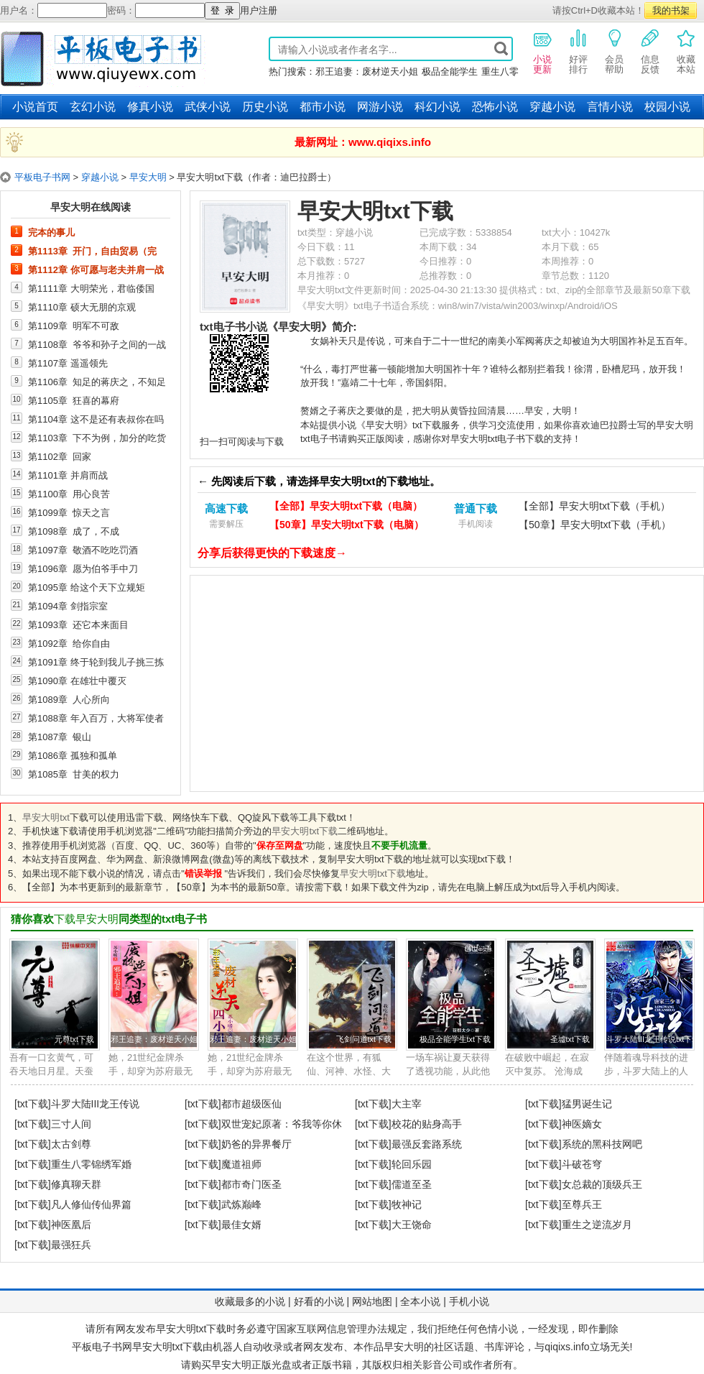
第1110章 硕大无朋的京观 (82, 307)
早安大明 (148, 177)
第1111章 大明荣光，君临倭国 (91, 288)
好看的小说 (319, 1301)
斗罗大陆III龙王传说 (95, 1104)
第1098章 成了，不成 (73, 531)
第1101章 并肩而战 (68, 475)
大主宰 (407, 1104)
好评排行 (578, 51)
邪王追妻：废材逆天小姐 (366, 71)
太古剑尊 (71, 1144)
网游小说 (380, 107)
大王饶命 (412, 1224)
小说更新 (542, 51)
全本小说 (420, 1301)
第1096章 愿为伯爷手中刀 (83, 568)
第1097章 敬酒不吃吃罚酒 (83, 550)
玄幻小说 (93, 107)
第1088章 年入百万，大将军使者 (96, 718)
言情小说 (610, 107)
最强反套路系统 (427, 1144)
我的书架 (671, 10)
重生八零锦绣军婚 (91, 1164)
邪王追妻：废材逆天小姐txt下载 (166, 1039)
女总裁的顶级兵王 (602, 1184)
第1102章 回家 (59, 456)
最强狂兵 (71, 1244)
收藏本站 (686, 51)
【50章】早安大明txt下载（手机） (595, 524)
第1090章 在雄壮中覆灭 (77, 681)
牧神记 (407, 1204)
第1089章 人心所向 (69, 699)
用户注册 (258, 10)
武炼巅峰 (241, 1204)
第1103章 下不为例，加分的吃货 (97, 438)
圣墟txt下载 (570, 1039)
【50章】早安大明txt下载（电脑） (346, 524)
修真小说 (150, 107)
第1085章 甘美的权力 (73, 774)
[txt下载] (32, 1104)
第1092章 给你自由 (69, 643)
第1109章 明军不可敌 (73, 326)
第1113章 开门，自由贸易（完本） (92, 251)
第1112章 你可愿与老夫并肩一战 (96, 269)
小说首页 (35, 107)
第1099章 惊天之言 (69, 512)
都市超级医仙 (251, 1104)
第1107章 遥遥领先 (68, 363)
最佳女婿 (241, 1224)
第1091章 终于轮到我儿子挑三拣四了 (96, 662)
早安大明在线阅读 (90, 207)
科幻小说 (437, 107)
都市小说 (323, 107)
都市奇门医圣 (251, 1184)
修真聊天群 (76, 1184)
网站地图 (372, 1301)
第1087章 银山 (59, 737)
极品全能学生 (450, 71)
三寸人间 (71, 1124)
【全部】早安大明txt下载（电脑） (345, 506)
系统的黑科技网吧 (602, 1144)
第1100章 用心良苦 (69, 494)
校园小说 (667, 107)
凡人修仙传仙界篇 (91, 1204)
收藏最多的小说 (250, 1301)
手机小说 (469, 1301)
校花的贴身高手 (427, 1124)
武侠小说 (208, 107)
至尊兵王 (582, 1204)
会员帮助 (614, 51)
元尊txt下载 (74, 1039)
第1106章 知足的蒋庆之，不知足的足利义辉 (97, 382)
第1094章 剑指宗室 (68, 606)
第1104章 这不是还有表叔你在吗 (96, 419)
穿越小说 (552, 107)
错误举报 (203, 873)
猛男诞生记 (587, 1104)
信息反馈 (650, 51)
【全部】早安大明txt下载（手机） (594, 506)
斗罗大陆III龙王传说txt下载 (653, 1039)
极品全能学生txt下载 (455, 1039)
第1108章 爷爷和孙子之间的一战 (97, 344)
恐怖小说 (495, 107)
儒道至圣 (412, 1184)
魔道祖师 (241, 1164)
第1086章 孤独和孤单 (72, 755)
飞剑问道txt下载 (364, 1039)
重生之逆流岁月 (597, 1224)
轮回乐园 (412, 1164)
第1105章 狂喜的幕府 (73, 400)
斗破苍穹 (582, 1164)
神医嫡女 (582, 1124)
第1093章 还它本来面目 (78, 624)
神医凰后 (71, 1224)
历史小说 (265, 107)
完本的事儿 (51, 232)
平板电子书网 (42, 177)
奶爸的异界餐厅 (256, 1144)
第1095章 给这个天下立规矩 (86, 587)
